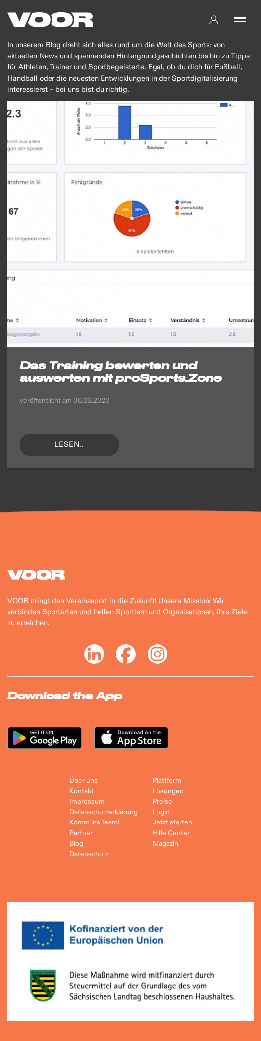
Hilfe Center (171, 833)
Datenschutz (88, 854)
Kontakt (81, 791)
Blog (76, 843)
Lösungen (168, 791)
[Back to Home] (50, 19)
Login (161, 812)
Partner (81, 833)
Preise (162, 801)
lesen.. (69, 444)
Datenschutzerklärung (103, 812)
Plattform (167, 780)
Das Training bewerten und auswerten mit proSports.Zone (121, 371)
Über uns (83, 780)
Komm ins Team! (94, 822)
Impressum (86, 801)
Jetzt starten (172, 822)
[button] (240, 20)
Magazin (165, 843)
